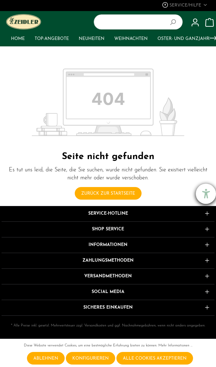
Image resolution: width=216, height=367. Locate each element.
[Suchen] (175, 21)
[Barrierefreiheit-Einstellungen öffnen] (206, 194)
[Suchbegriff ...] (131, 21)
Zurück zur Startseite (108, 193)
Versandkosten (95, 325)
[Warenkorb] (209, 22)
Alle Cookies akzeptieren (155, 358)
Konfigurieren (90, 358)
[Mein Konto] (195, 22)
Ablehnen (45, 358)
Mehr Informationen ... (175, 345)
